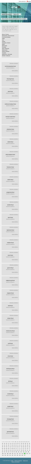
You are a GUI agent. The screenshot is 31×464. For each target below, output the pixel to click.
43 (21, 445)
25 (15, 443)
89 (23, 450)
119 (5, 455)
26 (17, 443)
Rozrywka (4, 47)
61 (27, 446)
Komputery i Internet (6, 42)
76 (27, 448)
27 (19, 443)
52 (10, 446)
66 (8, 448)
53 (12, 446)
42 (19, 445)
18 (2, 443)
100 (16, 451)
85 (15, 450)
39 (14, 445)
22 (10, 443)
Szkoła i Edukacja (5, 51)
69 (14, 448)
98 (12, 451)
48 (2, 446)
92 (29, 450)
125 (20, 455)
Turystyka (4, 52)
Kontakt (12, 460)
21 (8, 443)
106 (2, 453)
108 (7, 453)
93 (2, 451)
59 (23, 446)
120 (7, 455)
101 (18, 451)
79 (4, 450)
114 (22, 453)
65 (6, 448)
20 (6, 443)
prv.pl (29, 1)
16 (26, 441)
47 (29, 445)
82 (10, 450)
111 (15, 453)
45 (25, 445)
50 (6, 446)
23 (12, 443)
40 (15, 445)
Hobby (3, 38)
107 (5, 453)
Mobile (3, 44)
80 (6, 450)
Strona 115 (16, 14)
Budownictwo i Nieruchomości (8, 35)
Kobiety (3, 41)
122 (12, 455)
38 (12, 445)
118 (2, 455)
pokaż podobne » (15, 70)
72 (19, 448)
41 (17, 445)
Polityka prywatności (18, 460)
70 (15, 448)
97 (10, 451)
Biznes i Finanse (5, 34)
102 (21, 451)
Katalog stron (25, 460)
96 (8, 451)
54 (14, 446)
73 (21, 448)
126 (22, 455)
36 (8, 445)
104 (26, 451)
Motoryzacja (4, 45)
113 (20, 453)
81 (8, 450)
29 (23, 443)
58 (21, 446)
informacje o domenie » (14, 63)
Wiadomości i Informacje (7, 54)
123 (15, 455)
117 (29, 453)
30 (25, 443)
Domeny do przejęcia (7, 14)
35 (6, 445)
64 (4, 448)
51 (8, 446)
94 (4, 451)
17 (28, 441)
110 (12, 453)
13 (21, 441)
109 (10, 453)
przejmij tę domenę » (10, 67)
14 (22, 441)
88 (21, 450)
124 (17, 455)
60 (25, 446)
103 (23, 451)
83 (12, 450)
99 (14, 451)
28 (21, 443)
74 (23, 448)
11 (17, 441)
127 (24, 455)
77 (29, 448)
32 (29, 443)
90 (25, 450)
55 (15, 446)
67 (10, 448)
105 (28, 451)
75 (25, 448)
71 (17, 448)
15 (24, 441)
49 (4, 446)
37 (10, 445)
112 (17, 453)
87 (19, 450)
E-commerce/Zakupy (6, 37)
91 (27, 450)
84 (14, 450)
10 (15, 441)
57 (19, 446)
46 (27, 445)
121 (10, 455)
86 (17, 450)
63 (2, 448)
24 (14, 443)
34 (4, 445)
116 (27, 453)
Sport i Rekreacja (5, 48)
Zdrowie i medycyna (6, 55)
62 (29, 446)
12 (19, 441)
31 (27, 443)
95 (6, 451)
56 (17, 446)
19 (4, 443)
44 (23, 445)
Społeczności (4, 49)
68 (12, 448)
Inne (3, 39)
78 (2, 450)
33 (2, 445)
